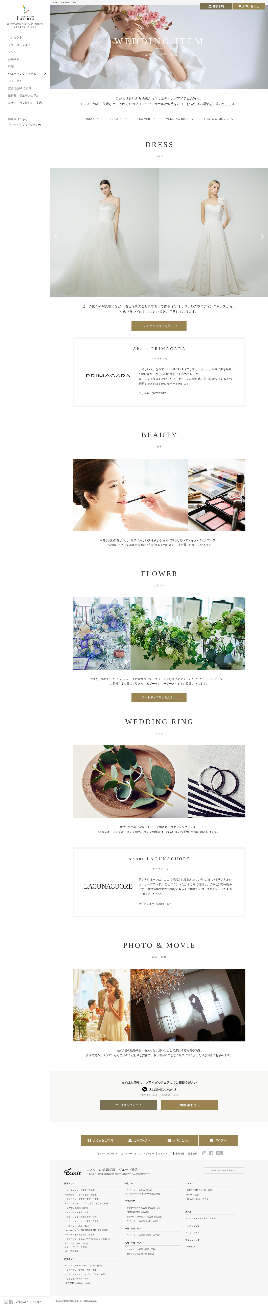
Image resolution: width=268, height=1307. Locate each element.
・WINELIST (191, 1248)
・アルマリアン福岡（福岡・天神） (141, 1250)
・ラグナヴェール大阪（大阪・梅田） (81, 1271)
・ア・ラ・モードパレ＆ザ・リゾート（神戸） (85, 1275)
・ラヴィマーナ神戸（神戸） (77, 1280)
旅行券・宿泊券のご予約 (23, 95)
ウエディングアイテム (22, 73)
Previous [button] (55, 236)
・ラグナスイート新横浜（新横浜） (80, 1236)
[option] (104, 232)
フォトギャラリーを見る (157, 326)
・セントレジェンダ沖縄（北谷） (140, 1255)
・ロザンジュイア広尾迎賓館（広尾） (81, 1218)
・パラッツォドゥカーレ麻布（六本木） (82, 1222)
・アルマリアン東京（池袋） (77, 1227)
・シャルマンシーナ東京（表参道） (80, 1191)
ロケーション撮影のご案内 (25, 102)
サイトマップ (167, 1154)
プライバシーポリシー (103, 1154)
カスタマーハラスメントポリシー (137, 1154)
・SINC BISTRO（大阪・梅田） (199, 1191)
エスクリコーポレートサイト (221, 1171)
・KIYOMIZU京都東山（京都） (78, 1284)
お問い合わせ (187, 1105)
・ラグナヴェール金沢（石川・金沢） (142, 1222)
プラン (12, 52)
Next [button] (262, 236)
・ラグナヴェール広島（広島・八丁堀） (143, 1236)
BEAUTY (115, 118)
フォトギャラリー (19, 81)
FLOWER (143, 118)
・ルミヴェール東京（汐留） (77, 1213)
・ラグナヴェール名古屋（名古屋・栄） (143, 1209)
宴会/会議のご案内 (19, 88)
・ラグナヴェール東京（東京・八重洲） (82, 1200)
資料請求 (218, 1141)
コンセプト (15, 37)
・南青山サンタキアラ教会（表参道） (81, 1196)
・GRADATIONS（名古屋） (137, 1213)
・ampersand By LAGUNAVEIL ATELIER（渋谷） (86, 1231)
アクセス (36, 1301)
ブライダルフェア (19, 44)
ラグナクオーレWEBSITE (155, 904)
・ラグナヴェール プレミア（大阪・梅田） (83, 1266)
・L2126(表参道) (71, 1252)
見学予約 (216, 6)
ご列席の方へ (22, 1301)
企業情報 (183, 1154)
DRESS (90, 118)
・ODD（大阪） (192, 1196)
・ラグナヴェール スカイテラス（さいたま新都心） (87, 1240)
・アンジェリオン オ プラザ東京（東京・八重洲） (87, 1204)
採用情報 (197, 1154)
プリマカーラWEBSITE (153, 393)
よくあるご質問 (100, 1141)
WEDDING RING (177, 118)
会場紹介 (13, 59)
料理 (11, 66)
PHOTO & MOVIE (216, 118)
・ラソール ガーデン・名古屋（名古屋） (144, 1218)
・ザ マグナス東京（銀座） (76, 1209)
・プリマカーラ (192, 1233)
